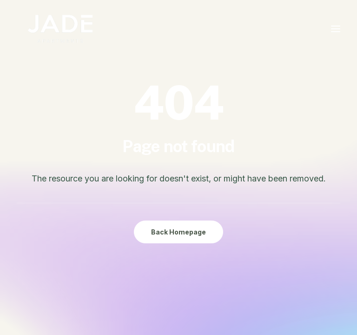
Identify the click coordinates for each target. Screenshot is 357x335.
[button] (335, 29)
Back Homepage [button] (178, 232)
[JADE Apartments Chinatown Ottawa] (60, 29)
